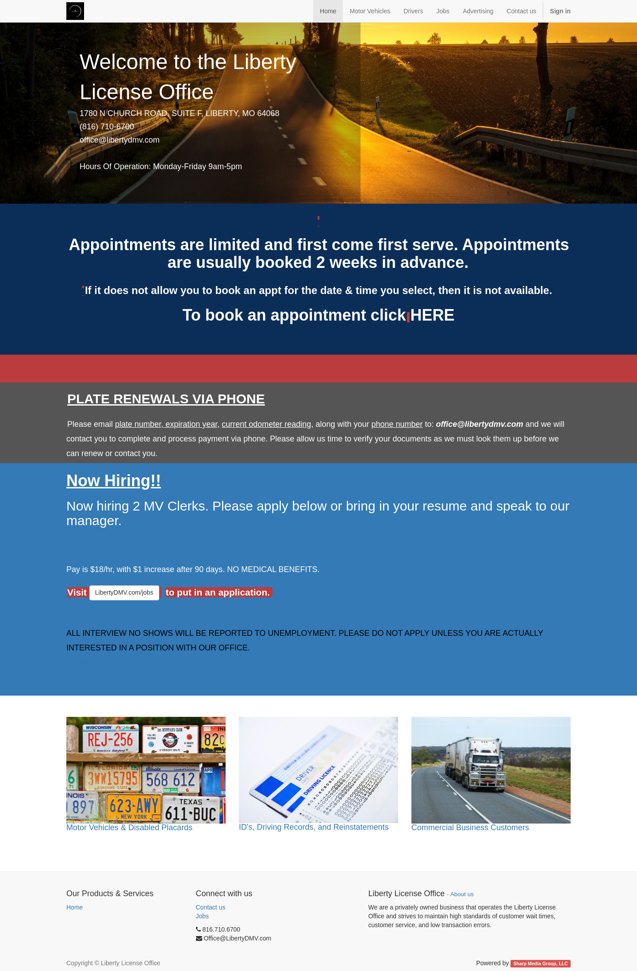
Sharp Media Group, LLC (541, 963)
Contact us (211, 907)
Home (74, 907)
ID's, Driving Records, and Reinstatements (314, 827)
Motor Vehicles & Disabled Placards (129, 827)
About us (462, 894)
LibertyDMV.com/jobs (124, 592)
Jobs (202, 916)
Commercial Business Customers (470, 827)
